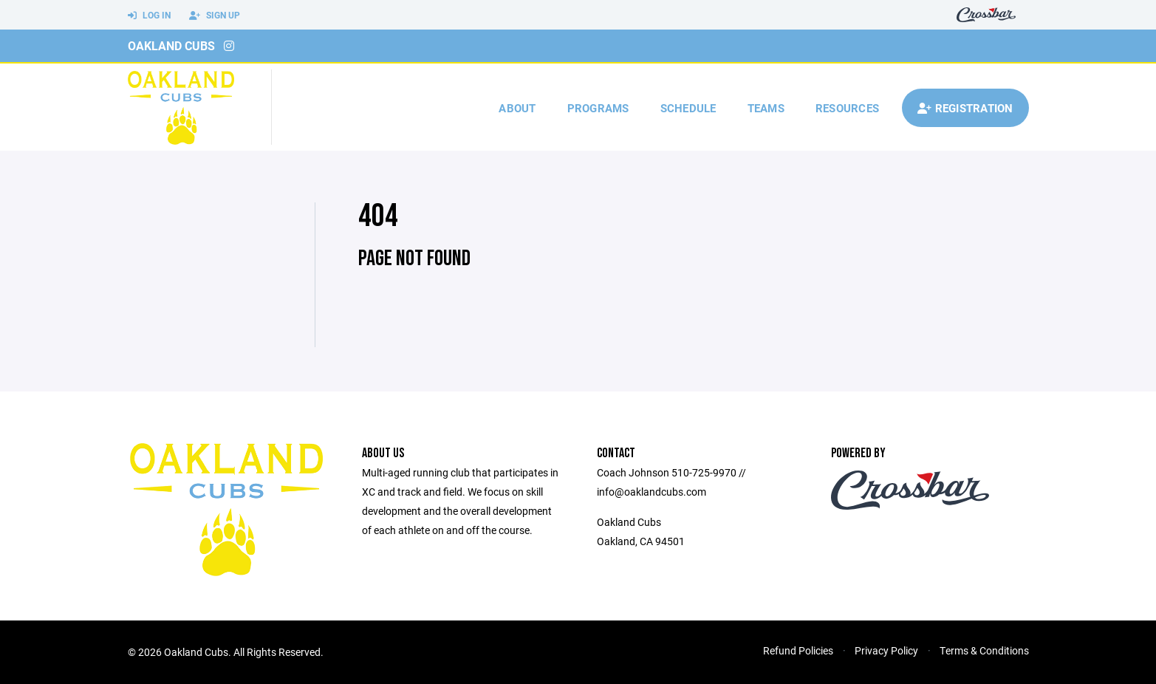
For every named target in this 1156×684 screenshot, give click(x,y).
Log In (149, 15)
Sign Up (214, 15)
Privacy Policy (886, 650)
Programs (598, 107)
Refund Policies (798, 650)
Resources (847, 107)
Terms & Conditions (984, 650)
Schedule (688, 107)
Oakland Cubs (171, 45)
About (517, 107)
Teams (766, 107)
